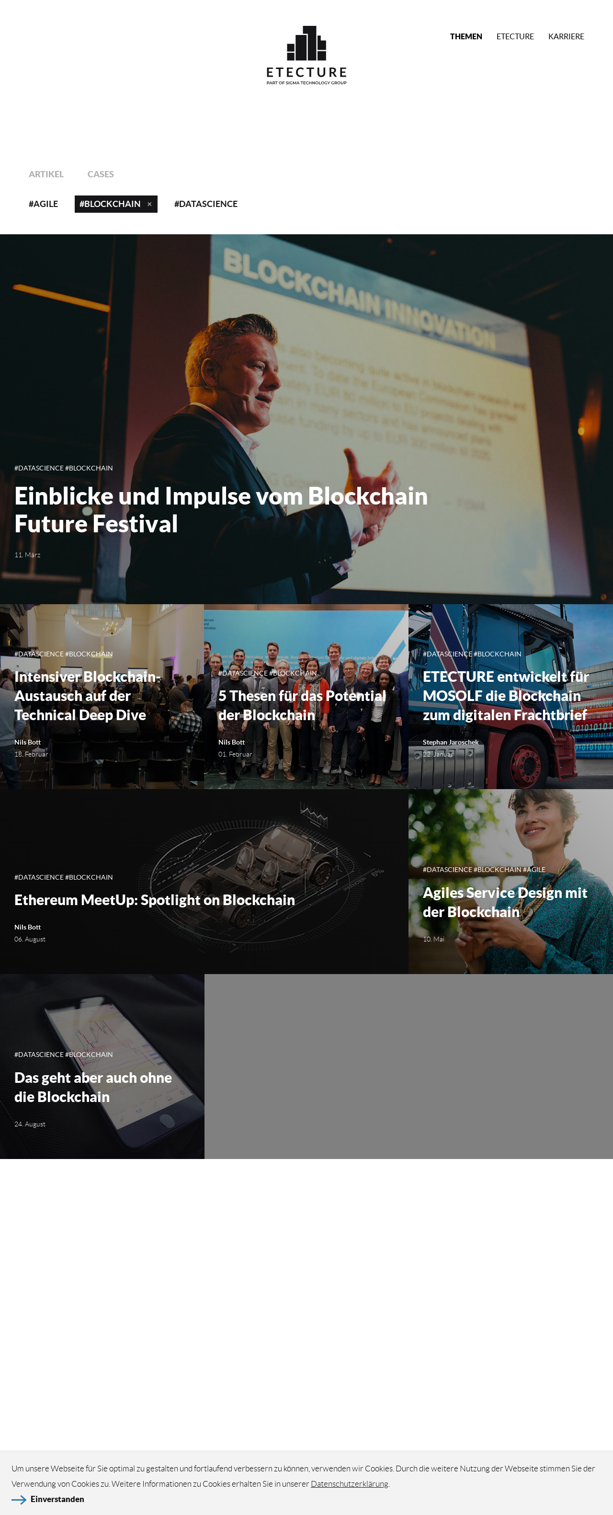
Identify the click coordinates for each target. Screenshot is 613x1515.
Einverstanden (57, 1503)
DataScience (208, 204)
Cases (101, 174)
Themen (466, 36)
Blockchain (112, 204)
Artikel (46, 174)
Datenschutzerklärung (349, 1488)
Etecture (515, 36)
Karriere (566, 36)
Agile (46, 204)
